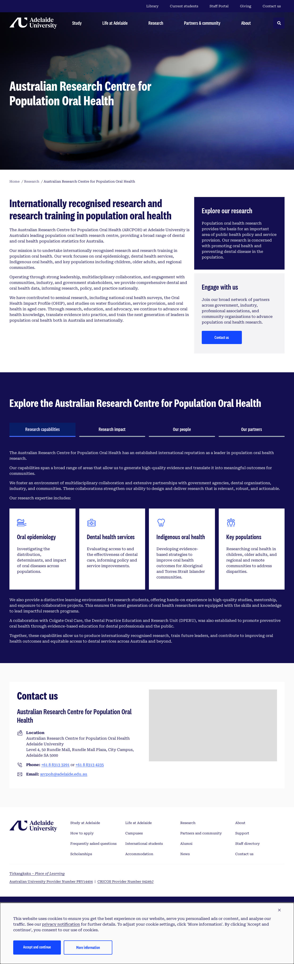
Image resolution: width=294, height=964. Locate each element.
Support (242, 833)
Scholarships (81, 854)
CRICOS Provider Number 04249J (125, 881)
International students (144, 843)
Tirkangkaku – (37, 873)
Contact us (272, 6)
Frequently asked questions (93, 843)
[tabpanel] (147, 547)
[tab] (42, 430)
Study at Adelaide (85, 823)
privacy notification (61, 924)
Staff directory (247, 843)
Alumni (186, 843)
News (185, 854)
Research (187, 823)
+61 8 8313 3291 (55, 765)
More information (88, 947)
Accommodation (139, 854)
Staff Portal (219, 6)
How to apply (82, 833)
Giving (245, 6)
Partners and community (201, 833)
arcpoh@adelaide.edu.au (63, 774)
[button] (279, 910)
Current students (184, 6)
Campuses (134, 833)
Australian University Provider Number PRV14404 (51, 881)
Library (152, 6)
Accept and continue (37, 947)
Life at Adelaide (138, 823)
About (240, 823)
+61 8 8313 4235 (90, 765)
